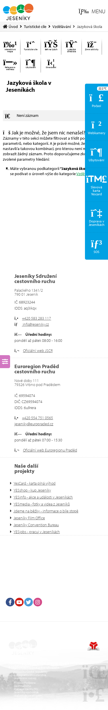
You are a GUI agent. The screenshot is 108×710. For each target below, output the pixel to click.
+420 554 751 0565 (37, 417)
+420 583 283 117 (36, 318)
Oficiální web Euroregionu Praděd (50, 450)
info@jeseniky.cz (35, 324)
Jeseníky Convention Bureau (36, 524)
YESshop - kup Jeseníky (32, 490)
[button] (92, 11)
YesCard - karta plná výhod (35, 483)
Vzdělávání (61, 27)
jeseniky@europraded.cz (33, 423)
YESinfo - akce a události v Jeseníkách (43, 497)
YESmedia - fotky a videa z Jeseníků (42, 504)
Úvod (18, 11)
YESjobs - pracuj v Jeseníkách (37, 531)
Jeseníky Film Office (29, 517)
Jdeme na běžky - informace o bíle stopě (46, 511)
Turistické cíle (35, 27)
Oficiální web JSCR (38, 350)
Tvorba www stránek (93, 646)
